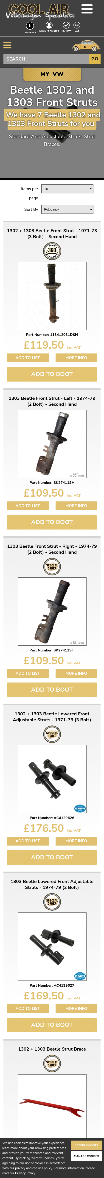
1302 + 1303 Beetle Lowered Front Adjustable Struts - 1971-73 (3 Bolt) (52, 717)
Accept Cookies (86, 1145)
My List (66, 31)
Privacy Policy (25, 1173)
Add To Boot (52, 374)
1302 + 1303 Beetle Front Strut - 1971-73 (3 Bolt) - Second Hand (52, 234)
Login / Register (49, 31)
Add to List (28, 358)
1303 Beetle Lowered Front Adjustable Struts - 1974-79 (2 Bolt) (52, 885)
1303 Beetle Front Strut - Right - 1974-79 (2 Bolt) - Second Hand (52, 549)
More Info (76, 358)
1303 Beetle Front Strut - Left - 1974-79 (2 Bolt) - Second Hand (52, 401)
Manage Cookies (86, 1156)
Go (94, 59)
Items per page (29, 193)
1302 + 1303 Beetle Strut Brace (52, 1049)
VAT (77, 31)
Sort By (31, 209)
